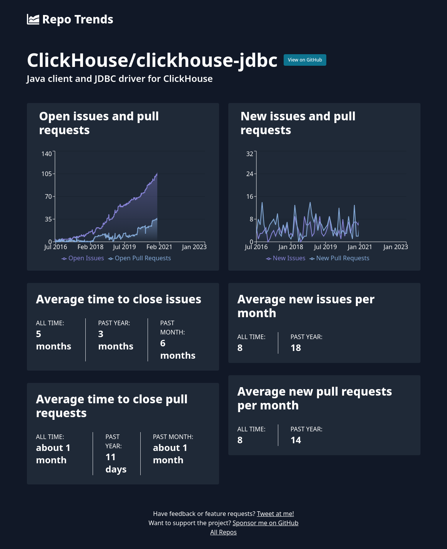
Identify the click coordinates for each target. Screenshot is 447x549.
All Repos (223, 532)
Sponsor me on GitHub (265, 523)
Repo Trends (70, 19)
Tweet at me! (275, 513)
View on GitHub (305, 60)
